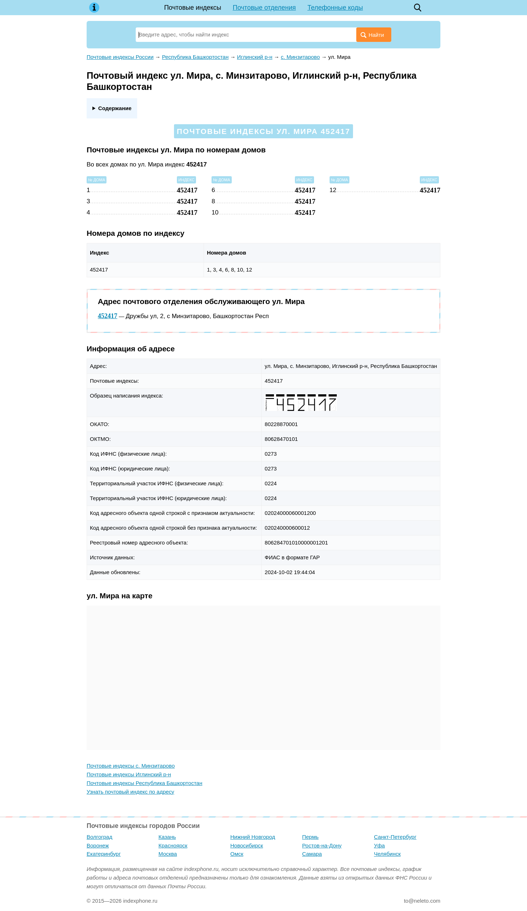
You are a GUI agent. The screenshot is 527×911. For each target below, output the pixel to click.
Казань (167, 837)
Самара (312, 854)
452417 (107, 316)
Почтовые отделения (264, 7)
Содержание (114, 108)
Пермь (310, 837)
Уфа (379, 845)
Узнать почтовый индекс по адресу (130, 792)
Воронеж (98, 845)
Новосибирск (246, 845)
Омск (236, 854)
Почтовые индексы (192, 7)
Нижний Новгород (252, 837)
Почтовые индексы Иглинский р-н (129, 774)
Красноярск (172, 845)
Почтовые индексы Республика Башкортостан (144, 783)
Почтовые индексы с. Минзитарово (131, 766)
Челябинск (387, 854)
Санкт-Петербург (395, 837)
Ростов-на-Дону (321, 845)
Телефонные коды (335, 7)
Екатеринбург (104, 854)
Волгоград (99, 837)
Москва (167, 854)
